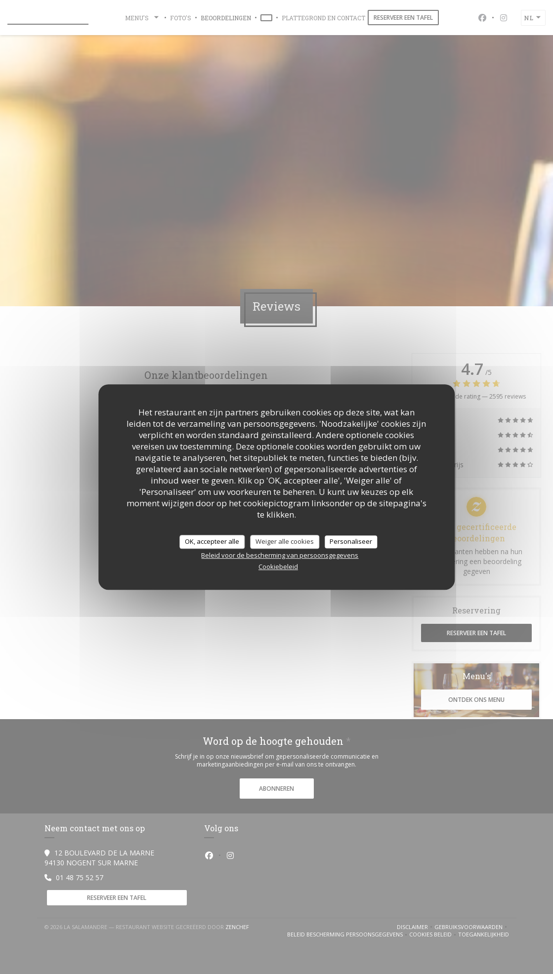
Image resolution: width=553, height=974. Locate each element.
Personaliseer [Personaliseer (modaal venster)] (351, 541)
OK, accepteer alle (212, 541)
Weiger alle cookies (284, 541)
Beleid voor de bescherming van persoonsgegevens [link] (279, 555)
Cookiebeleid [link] (278, 566)
